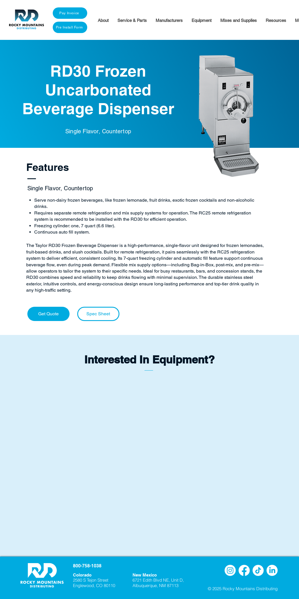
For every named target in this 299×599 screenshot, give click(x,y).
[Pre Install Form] (70, 27)
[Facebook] (244, 570)
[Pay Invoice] (70, 13)
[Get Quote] (48, 314)
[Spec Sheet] (98, 314)
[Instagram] (230, 570)
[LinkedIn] (272, 570)
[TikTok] (258, 570)
